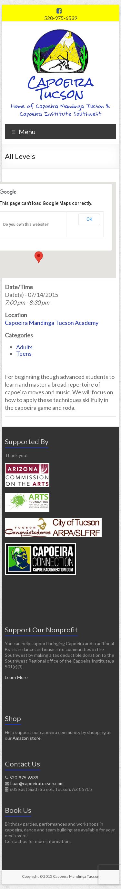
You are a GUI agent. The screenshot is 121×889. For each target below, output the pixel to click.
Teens (24, 353)
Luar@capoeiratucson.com (37, 783)
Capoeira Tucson (60, 88)
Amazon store (27, 738)
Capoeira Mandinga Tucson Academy (51, 322)
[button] (39, 257)
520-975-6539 (60, 18)
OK (89, 219)
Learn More (16, 677)
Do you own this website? (26, 224)
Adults (24, 347)
